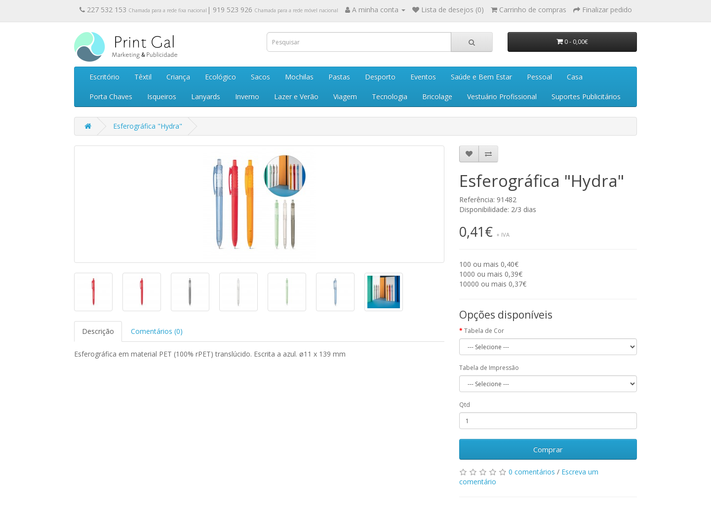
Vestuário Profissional (502, 96)
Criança (178, 76)
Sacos (260, 76)
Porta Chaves (110, 96)
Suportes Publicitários (586, 96)
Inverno (247, 96)
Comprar (548, 449)
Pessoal (539, 76)
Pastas (339, 76)
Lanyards (205, 96)
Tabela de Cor (484, 330)
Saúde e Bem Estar (481, 76)
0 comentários (532, 471)
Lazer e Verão (296, 96)
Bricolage (437, 96)
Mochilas (299, 76)
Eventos (423, 76)
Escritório (104, 76)
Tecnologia (389, 96)
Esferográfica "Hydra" (147, 126)
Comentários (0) (157, 331)
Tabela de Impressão (489, 367)
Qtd (464, 404)
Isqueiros (161, 96)
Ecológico (220, 76)
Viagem (345, 96)
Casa (575, 76)
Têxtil (143, 76)
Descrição (98, 331)
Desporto (380, 76)
